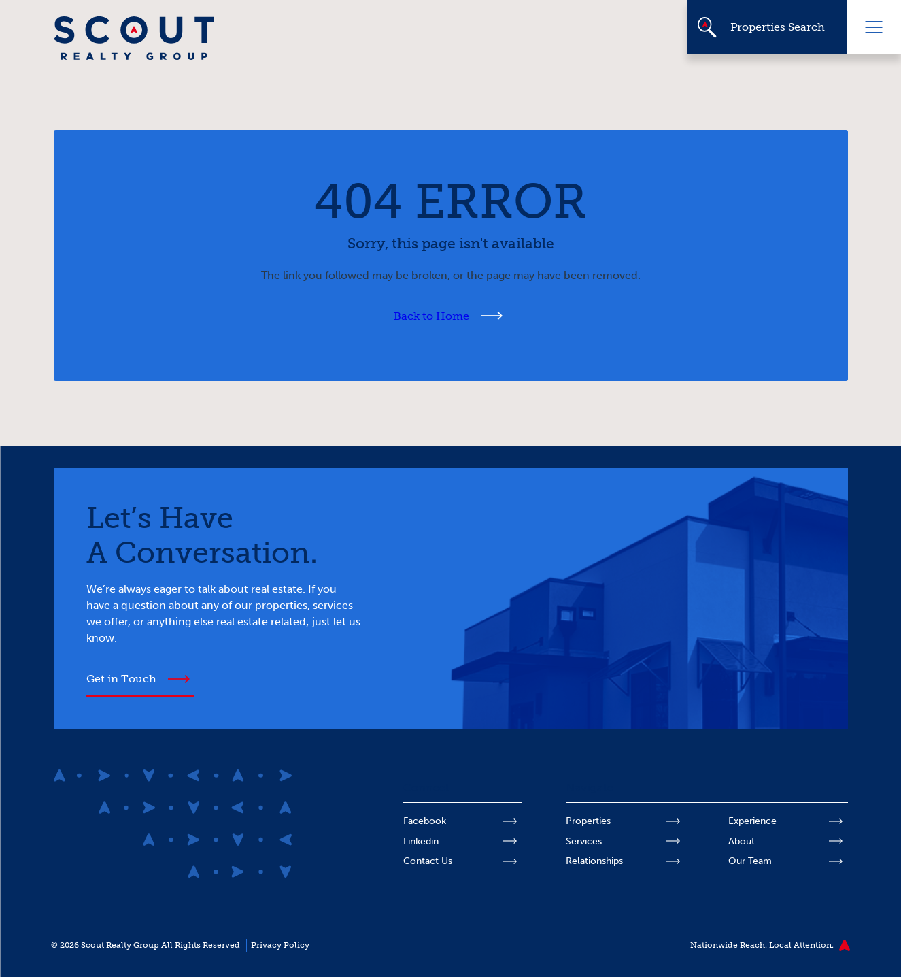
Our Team (750, 861)
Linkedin (421, 841)
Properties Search (777, 26)
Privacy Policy (280, 945)
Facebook (424, 821)
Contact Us (427, 861)
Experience (752, 821)
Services (584, 841)
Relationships (594, 861)
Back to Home (431, 316)
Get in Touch (121, 678)
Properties (588, 821)
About (741, 841)
